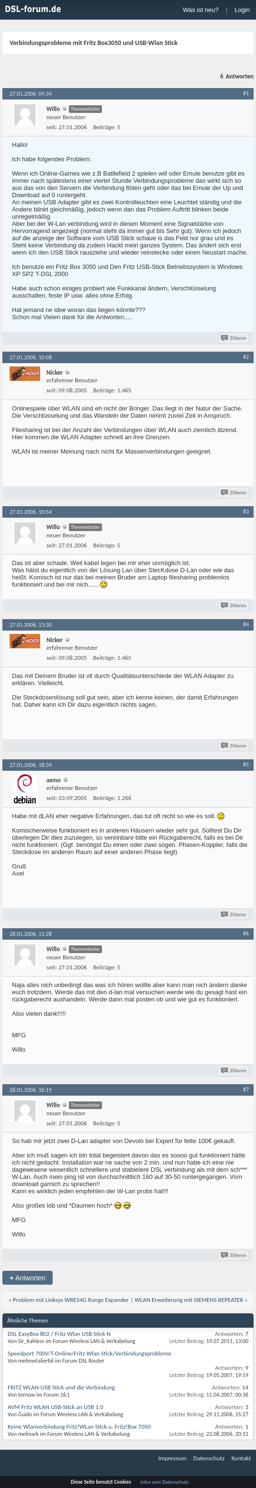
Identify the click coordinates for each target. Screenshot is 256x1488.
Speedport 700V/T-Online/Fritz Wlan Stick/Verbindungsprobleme (89, 1353)
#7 (246, 1089)
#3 (246, 511)
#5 (246, 764)
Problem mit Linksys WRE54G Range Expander (71, 1299)
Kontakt (241, 1458)
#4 (246, 624)
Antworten (27, 1278)
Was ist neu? (201, 9)
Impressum (172, 1458)
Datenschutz (208, 1458)
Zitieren (234, 338)
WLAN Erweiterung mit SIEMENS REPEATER (188, 1299)
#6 (246, 933)
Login (242, 9)
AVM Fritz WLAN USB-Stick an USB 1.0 (55, 1406)
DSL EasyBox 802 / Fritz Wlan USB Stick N (59, 1333)
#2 (246, 357)
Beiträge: (104, 127)
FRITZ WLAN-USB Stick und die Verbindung (61, 1387)
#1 (246, 93)
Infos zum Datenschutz (164, 1482)
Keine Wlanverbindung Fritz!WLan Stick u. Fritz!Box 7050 (79, 1426)
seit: (51, 127)
